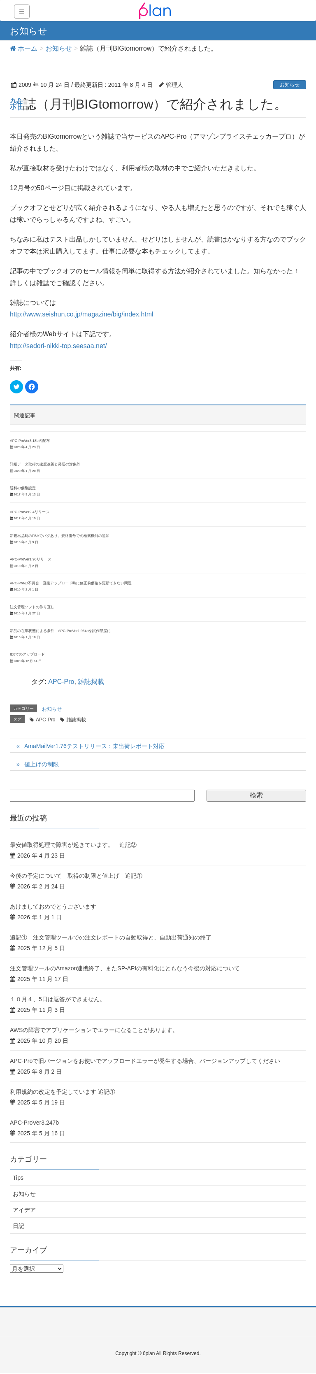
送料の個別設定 (23, 488)
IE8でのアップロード (27, 654)
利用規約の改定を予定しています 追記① (62, 1091)
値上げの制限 (41, 764)
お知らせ (290, 85)
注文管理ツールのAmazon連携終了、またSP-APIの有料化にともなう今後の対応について (125, 968)
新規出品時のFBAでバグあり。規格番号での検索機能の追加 (59, 536)
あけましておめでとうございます (53, 906)
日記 (18, 1226)
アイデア (24, 1210)
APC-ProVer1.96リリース (30, 559)
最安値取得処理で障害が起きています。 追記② (73, 845)
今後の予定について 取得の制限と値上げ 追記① (76, 875)
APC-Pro (61, 681)
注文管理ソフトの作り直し (32, 607)
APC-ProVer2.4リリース (29, 512)
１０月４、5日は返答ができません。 (57, 999)
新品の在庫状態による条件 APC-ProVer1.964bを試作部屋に (60, 631)
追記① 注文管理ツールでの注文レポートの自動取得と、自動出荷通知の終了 (110, 937)
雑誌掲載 (91, 681)
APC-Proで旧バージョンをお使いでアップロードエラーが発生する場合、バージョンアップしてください (145, 1061)
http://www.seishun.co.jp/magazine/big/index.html (81, 314)
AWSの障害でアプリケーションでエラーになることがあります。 (94, 1030)
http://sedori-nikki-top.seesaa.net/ (58, 345)
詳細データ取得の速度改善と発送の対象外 (45, 464)
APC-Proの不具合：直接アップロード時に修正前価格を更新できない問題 (71, 583)
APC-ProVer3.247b (34, 1122)
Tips (18, 1177)
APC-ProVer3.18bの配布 (30, 441)
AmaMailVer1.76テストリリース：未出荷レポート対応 (94, 746)
